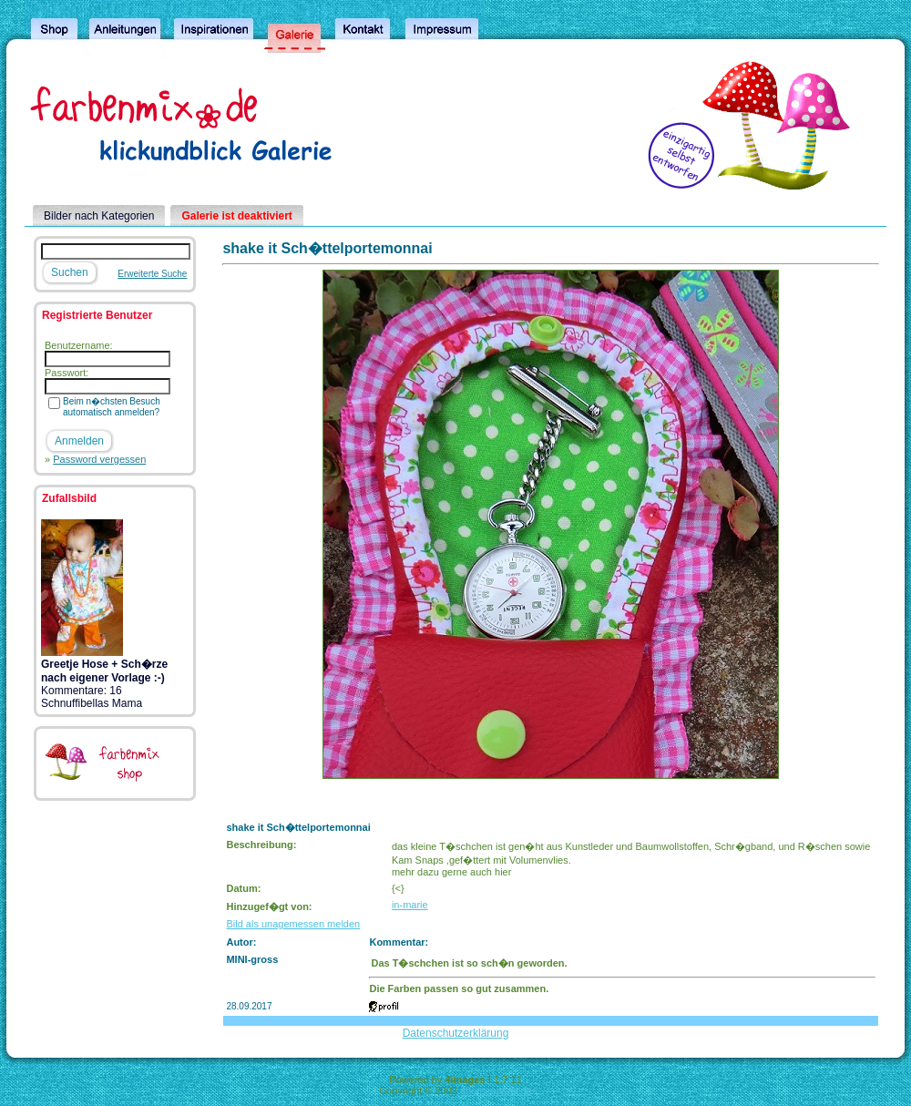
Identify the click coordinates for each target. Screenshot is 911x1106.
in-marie (410, 904)
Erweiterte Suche (152, 274)
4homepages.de (496, 1090)
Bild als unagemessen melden (293, 923)
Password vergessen (99, 459)
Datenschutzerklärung (456, 1033)
